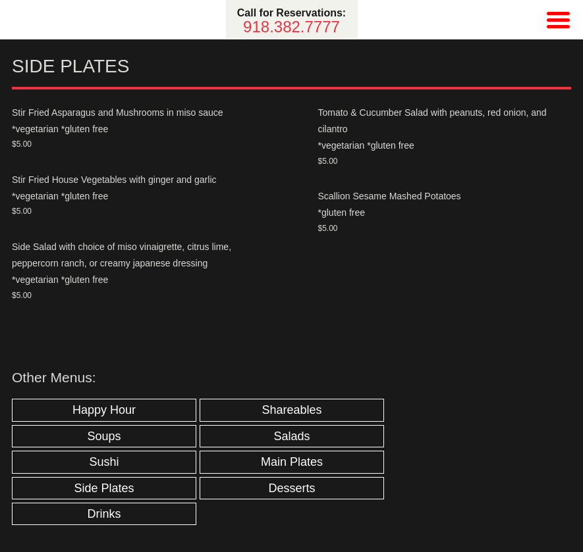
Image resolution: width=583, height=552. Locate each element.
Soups (104, 436)
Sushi (104, 461)
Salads (291, 436)
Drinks (104, 513)
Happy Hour (104, 409)
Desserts (291, 488)
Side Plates (104, 488)
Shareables (291, 409)
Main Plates (292, 461)
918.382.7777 (291, 27)
